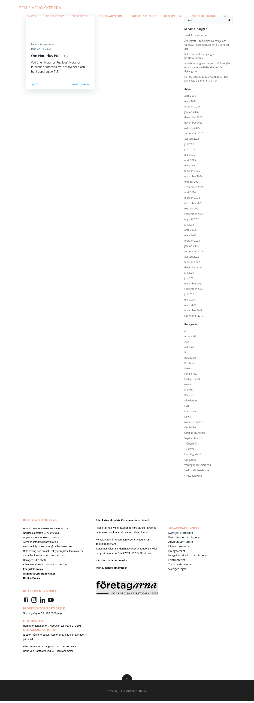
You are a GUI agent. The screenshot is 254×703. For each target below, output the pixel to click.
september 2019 (193, 315)
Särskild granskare (194, 432)
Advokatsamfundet (180, 542)
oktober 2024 (191, 181)
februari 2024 (191, 197)
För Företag (81, 16)
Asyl (186, 341)
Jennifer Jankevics (45, 44)
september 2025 (193, 133)
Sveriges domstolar (180, 533)
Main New (189, 411)
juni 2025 (189, 149)
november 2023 (193, 202)
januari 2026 (191, 111)
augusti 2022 (191, 256)
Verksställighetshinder (197, 470)
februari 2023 (191, 240)
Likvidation (190, 400)
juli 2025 (189, 143)
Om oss (32, 16)
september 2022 (193, 251)
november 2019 (193, 310)
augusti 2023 (191, 218)
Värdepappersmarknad (197, 464)
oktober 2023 (191, 208)
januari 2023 (191, 245)
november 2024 (193, 176)
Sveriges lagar (177, 569)
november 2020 (193, 283)
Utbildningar (173, 16)
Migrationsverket (179, 547)
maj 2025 (189, 154)
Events (188, 368)
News (187, 416)
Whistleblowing (192, 475)
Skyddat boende (193, 437)
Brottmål (189, 362)
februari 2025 (191, 170)
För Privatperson (111, 16)
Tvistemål (189, 448)
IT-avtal (188, 389)
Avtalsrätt (189, 346)
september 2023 (193, 213)
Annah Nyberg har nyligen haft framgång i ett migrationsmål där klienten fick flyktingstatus (208, 67)
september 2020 (193, 288)
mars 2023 (190, 235)
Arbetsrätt (190, 336)
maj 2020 (189, 299)
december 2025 (193, 117)
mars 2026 (190, 101)
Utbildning (190, 459)
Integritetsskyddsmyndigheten (188, 556)
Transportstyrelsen (180, 565)
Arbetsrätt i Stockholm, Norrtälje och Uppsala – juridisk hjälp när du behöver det (206, 44)
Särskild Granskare (194, 35)
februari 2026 (191, 106)
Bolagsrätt (190, 357)
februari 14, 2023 (41, 49)
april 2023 (189, 229)
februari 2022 (191, 261)
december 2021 (193, 267)
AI (185, 330)
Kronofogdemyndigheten (184, 538)
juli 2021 (189, 272)
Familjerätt (190, 373)
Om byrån (189, 427)
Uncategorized (192, 453)
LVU (186, 405)
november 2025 (193, 122)
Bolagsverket (176, 551)
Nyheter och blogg (203, 16)
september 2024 (193, 186)
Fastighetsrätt (192, 378)
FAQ (225, 16)
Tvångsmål (190, 443)
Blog (186, 352)
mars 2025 (190, 165)
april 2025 (189, 159)
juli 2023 (189, 224)
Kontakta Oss (55, 16)
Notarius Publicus (144, 16)
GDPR (187, 384)
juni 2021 (189, 278)
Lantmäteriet (176, 560)
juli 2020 (189, 294)
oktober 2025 (191, 127)
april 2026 (189, 95)
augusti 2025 (191, 138)
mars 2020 (190, 304)
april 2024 (189, 192)
